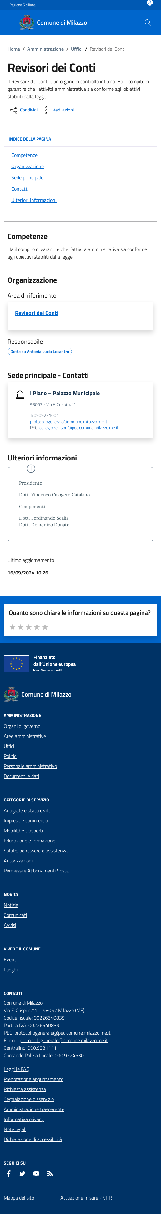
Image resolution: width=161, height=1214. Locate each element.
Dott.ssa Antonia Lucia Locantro (39, 350)
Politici (10, 756)
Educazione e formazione (29, 840)
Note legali (15, 1129)
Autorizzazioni (18, 860)
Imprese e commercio (26, 820)
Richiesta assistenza (25, 1089)
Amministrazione (45, 49)
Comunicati (15, 915)
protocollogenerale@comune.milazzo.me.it (68, 422)
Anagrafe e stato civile (27, 810)
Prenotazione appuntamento (33, 1079)
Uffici (77, 49)
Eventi (10, 959)
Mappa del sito (19, 1197)
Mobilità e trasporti (23, 830)
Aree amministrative (25, 736)
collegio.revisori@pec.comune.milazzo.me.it (78, 428)
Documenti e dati (21, 776)
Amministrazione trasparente (34, 1109)
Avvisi (10, 925)
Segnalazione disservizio (29, 1099)
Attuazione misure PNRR (86, 1197)
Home (14, 49)
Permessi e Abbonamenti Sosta (36, 870)
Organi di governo (22, 726)
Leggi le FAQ (17, 1069)
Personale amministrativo (30, 766)
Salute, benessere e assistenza (36, 850)
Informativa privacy (24, 1119)
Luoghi (11, 969)
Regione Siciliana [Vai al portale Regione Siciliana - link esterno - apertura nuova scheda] (22, 5)
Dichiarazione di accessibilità (33, 1139)
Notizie (11, 905)
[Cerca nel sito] (148, 22)
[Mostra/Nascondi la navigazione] (7, 22)
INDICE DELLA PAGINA (80, 139)
